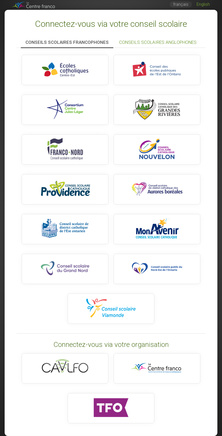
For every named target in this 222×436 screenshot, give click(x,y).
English (203, 4)
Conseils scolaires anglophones (158, 42)
